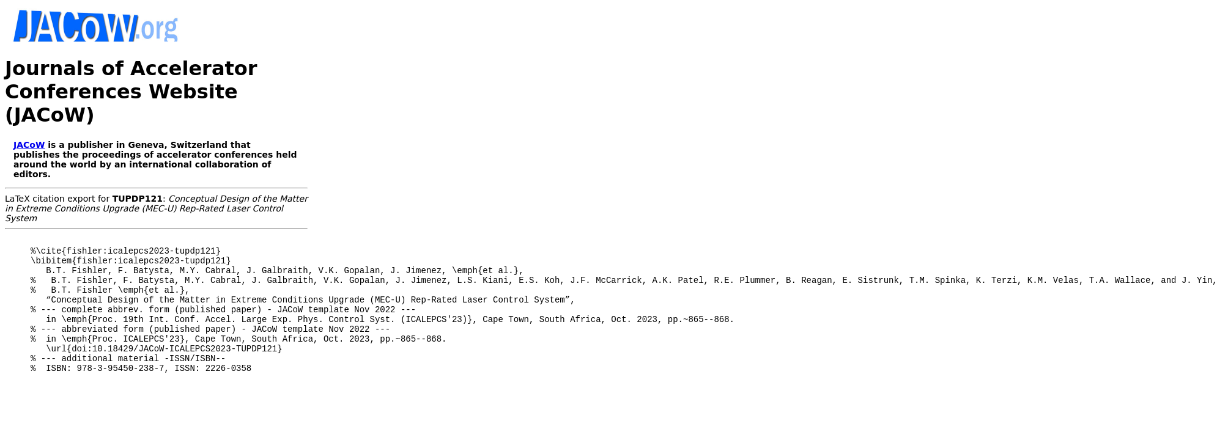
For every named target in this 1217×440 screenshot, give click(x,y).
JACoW (29, 145)
